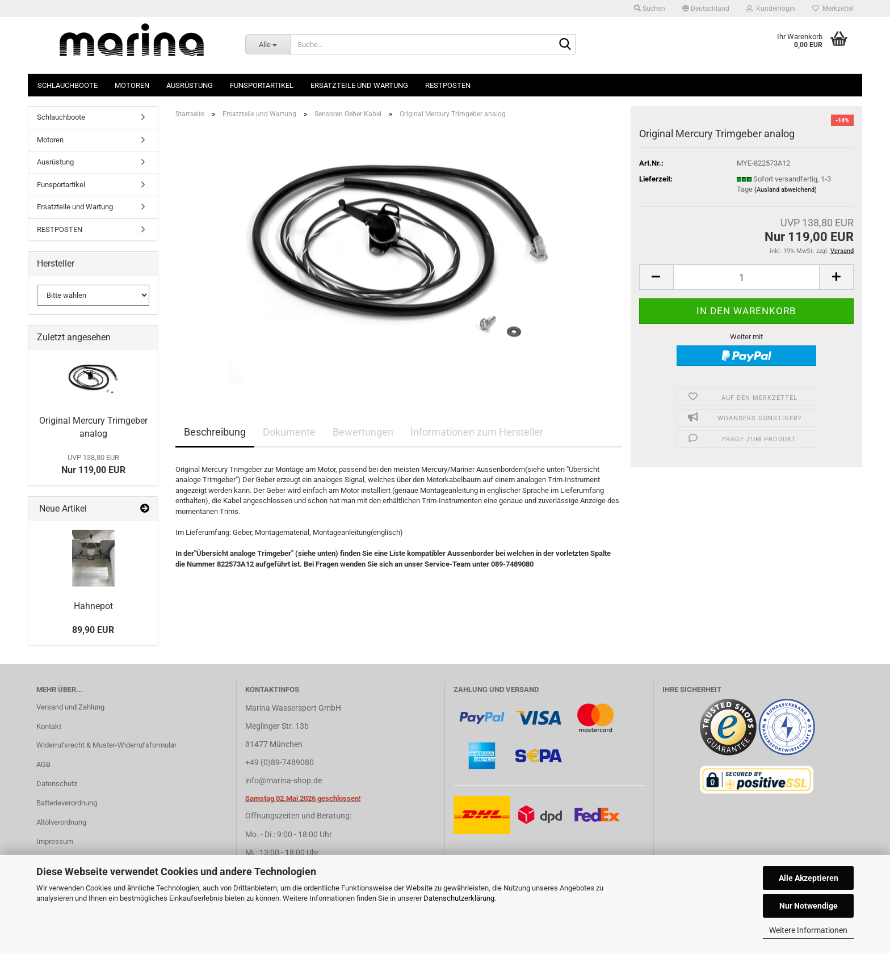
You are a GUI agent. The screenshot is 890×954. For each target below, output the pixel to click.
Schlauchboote (67, 85)
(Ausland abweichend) (785, 189)
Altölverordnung (61, 822)
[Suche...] (267, 44)
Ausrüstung (189, 85)
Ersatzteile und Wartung (359, 85)
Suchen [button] (649, 8)
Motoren (132, 85)
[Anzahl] (746, 277)
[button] (706, 8)
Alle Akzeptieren (808, 878)
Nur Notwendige (808, 905)
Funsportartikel (261, 85)
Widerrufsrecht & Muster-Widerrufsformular (106, 745)
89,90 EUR (93, 629)
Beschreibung (215, 432)
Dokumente (289, 432)
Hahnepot (93, 606)
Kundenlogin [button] (770, 8)
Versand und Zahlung (70, 707)
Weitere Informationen (808, 930)
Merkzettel (833, 8)
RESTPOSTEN (448, 85)
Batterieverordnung (66, 803)
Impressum (54, 841)
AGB (43, 764)
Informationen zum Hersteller (476, 432)
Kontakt (48, 726)
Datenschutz (56, 783)
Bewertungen (363, 432)
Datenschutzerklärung (458, 898)
